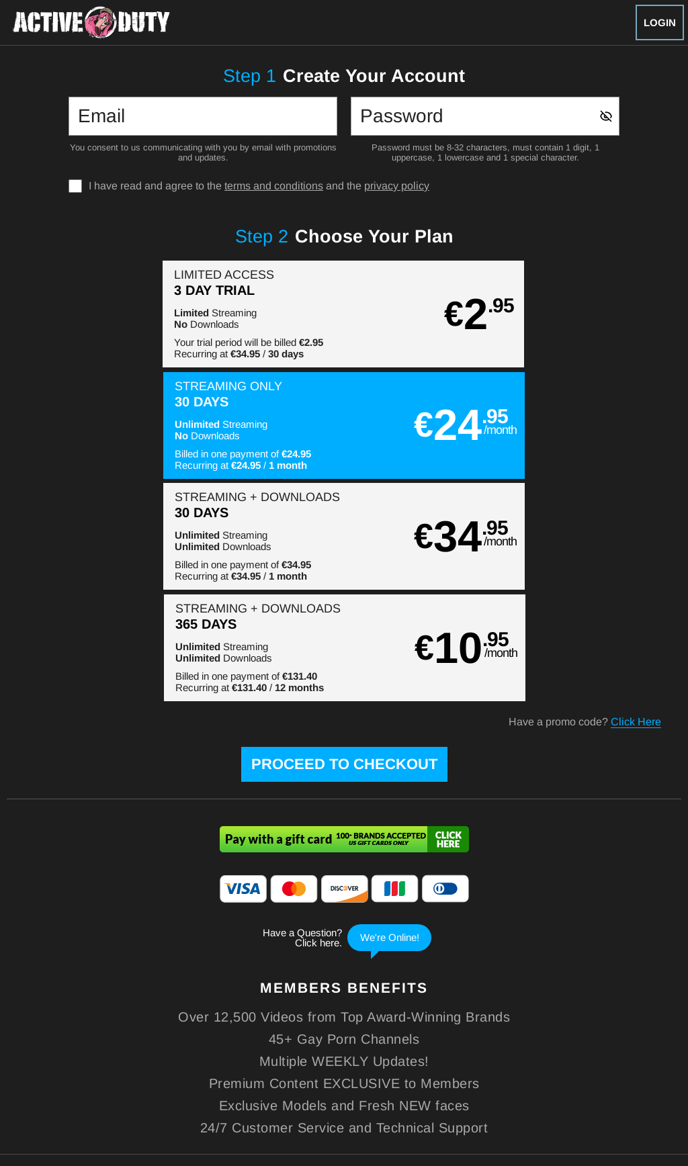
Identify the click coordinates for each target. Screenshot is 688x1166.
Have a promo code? (585, 500)
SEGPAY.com (438, 1080)
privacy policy (396, 185)
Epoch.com (105, 1080)
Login (660, 22)
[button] (174, 314)
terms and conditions (273, 185)
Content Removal (613, 1080)
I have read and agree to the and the (259, 186)
